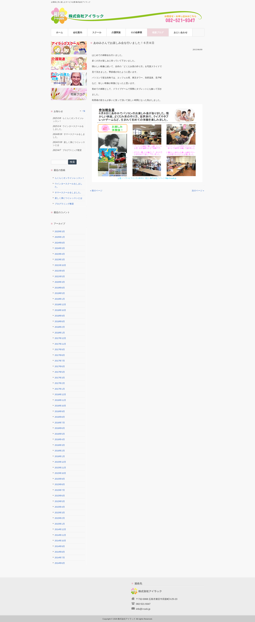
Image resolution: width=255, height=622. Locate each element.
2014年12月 (60, 529)
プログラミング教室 (64, 204)
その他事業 (136, 32)
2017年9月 (60, 349)
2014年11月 (60, 535)
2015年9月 (60, 479)
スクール (96, 32)
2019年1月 (60, 299)
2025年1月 (60, 237)
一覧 (83, 111)
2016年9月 (60, 411)
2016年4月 (60, 439)
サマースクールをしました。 (68, 192)
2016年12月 (60, 394)
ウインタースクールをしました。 (68, 185)
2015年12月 (60, 462)
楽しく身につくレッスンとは (68, 198)
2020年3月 (60, 282)
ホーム (59, 32)
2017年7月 (60, 360)
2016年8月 (60, 417)
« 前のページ (96, 190)
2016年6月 (60, 428)
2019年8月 (60, 287)
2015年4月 (60, 507)
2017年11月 (60, 344)
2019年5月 (60, 293)
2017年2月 (60, 383)
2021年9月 (60, 271)
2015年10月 (60, 473)
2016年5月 (60, 434)
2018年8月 (60, 321)
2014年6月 (60, 563)
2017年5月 (60, 372)
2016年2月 (60, 450)
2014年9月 (60, 546)
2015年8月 (60, 484)
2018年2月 (60, 327)
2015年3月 (60, 512)
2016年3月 (60, 445)
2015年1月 (60, 524)
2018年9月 (60, 316)
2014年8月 (60, 552)
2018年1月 (60, 332)
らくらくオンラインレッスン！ (69, 178)
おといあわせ (180, 32)
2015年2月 (60, 518)
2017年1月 (60, 389)
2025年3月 (60, 231)
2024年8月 (60, 242)
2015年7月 (60, 490)
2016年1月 (60, 456)
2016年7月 (60, 422)
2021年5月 (60, 276)
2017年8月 (60, 355)
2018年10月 (60, 310)
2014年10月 (60, 540)
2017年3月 (60, 377)
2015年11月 (60, 467)
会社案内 (77, 32)
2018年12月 (60, 304)
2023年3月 (60, 259)
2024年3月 (60, 248)
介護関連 (116, 32)
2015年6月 (60, 495)
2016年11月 (60, 400)
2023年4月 (60, 254)
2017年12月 (60, 338)
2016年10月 (60, 405)
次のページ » (198, 190)
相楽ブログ (158, 32)
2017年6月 (60, 366)
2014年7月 (60, 557)
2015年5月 (60, 501)
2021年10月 (60, 265)
